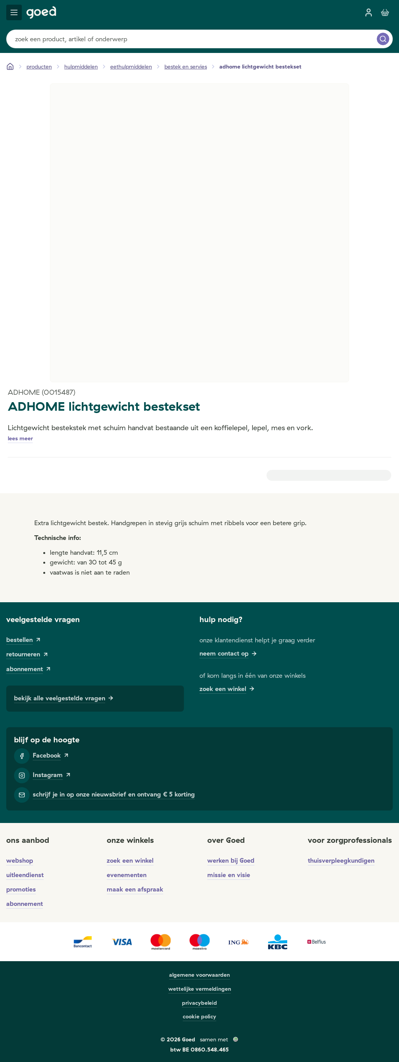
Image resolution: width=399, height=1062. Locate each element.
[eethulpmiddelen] (131, 66)
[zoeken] (383, 39)
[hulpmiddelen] (81, 66)
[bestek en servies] (185, 66)
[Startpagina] (10, 66)
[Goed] (41, 12)
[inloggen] (368, 12)
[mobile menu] (14, 12)
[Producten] (39, 66)
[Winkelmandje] (385, 12)
